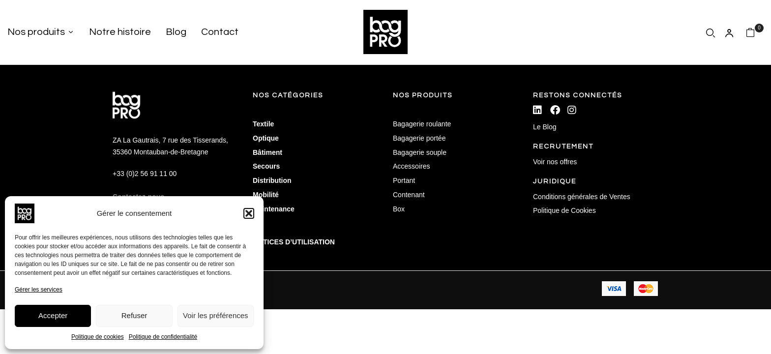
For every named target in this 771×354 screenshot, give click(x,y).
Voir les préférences (215, 315)
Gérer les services (38, 289)
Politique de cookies (97, 336)
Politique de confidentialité (163, 336)
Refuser (134, 315)
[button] (249, 213)
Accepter (52, 315)
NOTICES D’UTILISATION (294, 242)
